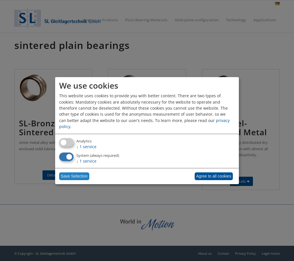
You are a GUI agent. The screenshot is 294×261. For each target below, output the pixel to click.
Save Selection (74, 176)
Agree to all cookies (213, 176)
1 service (86, 146)
